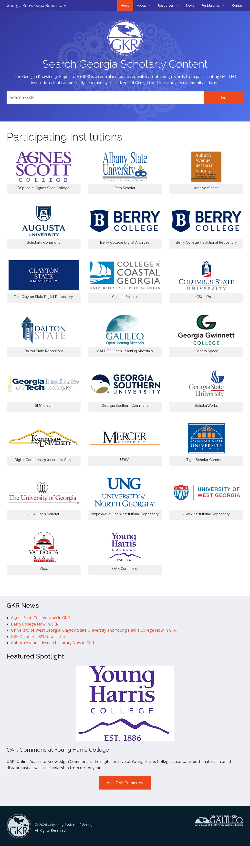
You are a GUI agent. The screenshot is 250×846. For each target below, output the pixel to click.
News (190, 5)
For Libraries (211, 5)
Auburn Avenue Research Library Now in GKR (52, 642)
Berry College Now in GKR (34, 624)
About (141, 5)
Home (125, 5)
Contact (237, 5)
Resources (166, 5)
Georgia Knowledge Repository (36, 5)
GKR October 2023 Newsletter (38, 636)
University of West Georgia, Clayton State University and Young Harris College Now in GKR (94, 630)
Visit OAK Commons (125, 782)
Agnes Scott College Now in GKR (40, 617)
